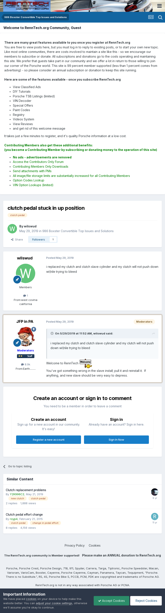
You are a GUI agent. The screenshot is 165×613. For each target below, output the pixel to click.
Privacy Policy (75, 545)
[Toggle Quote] (52, 333)
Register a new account (48, 439)
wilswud (25, 258)
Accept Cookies (111, 600)
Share (17, 239)
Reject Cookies (146, 600)
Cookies (95, 545)
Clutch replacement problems (26, 490)
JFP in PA (24, 321)
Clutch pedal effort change (24, 514)
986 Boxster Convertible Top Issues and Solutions (78, 231)
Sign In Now (116, 439)
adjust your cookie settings (54, 603)
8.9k (25, 364)
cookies (31, 599)
